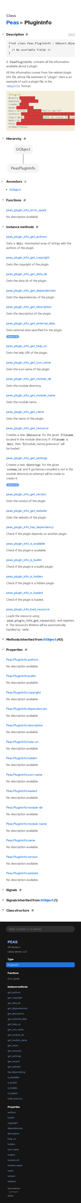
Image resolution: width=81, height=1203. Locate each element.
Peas (13, 942)
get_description (16, 1013)
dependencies (15, 1128)
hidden (11, 1144)
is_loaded (12, 1093)
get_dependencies (17, 1008)
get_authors (14, 992)
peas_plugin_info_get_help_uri (26, 346)
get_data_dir (14, 1003)
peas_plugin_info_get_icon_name (28, 363)
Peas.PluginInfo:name (20, 840)
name (10, 1170)
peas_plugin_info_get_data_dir (26, 274)
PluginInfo (13, 964)
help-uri (12, 1138)
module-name (15, 1165)
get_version (14, 1061)
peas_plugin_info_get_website (26, 511)
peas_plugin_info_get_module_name (30, 395)
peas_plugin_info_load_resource (28, 609)
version (11, 1176)
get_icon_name (16, 1029)
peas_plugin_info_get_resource (27, 428)
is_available (13, 1077)
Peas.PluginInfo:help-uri (22, 742)
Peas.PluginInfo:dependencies (26, 709)
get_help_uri (14, 1024)
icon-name (13, 1149)
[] (4, 34)
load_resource (15, 1098)
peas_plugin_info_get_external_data (30, 323)
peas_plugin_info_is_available (25, 544)
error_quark (14, 978)
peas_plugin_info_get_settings (26, 458)
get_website (14, 1066)
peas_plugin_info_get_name (25, 412)
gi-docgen (14, 1191)
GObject (15, 190)
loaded (11, 1154)
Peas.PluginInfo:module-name (26, 824)
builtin (11, 1117)
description (14, 1133)
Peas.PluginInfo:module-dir (24, 808)
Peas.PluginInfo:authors (22, 660)
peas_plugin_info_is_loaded (24, 593)
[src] (72, 34)
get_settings (14, 1056)
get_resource (14, 1050)
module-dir (13, 1160)
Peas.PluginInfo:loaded (21, 791)
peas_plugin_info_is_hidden (24, 576)
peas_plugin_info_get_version (26, 494)
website (12, 1181)
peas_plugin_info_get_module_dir (28, 379)
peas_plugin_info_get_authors (26, 237)
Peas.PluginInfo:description (24, 725)
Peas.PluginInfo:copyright (23, 693)
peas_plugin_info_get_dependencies (31, 291)
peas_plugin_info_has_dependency (29, 527)
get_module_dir (16, 1034)
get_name (13, 1045)
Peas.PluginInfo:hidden (21, 758)
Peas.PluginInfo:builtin (21, 676)
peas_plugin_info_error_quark (26, 210)
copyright (13, 1123)
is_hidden (13, 1088)
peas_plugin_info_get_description (29, 307)
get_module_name (17, 1040)
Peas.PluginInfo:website (22, 873)
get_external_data (17, 1019)
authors (12, 1112)
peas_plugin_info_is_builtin (24, 560)
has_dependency (16, 1072)
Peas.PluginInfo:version (22, 857)
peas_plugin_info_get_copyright (27, 258)
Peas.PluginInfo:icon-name (24, 775)
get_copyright (15, 997)
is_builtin (12, 1082)
